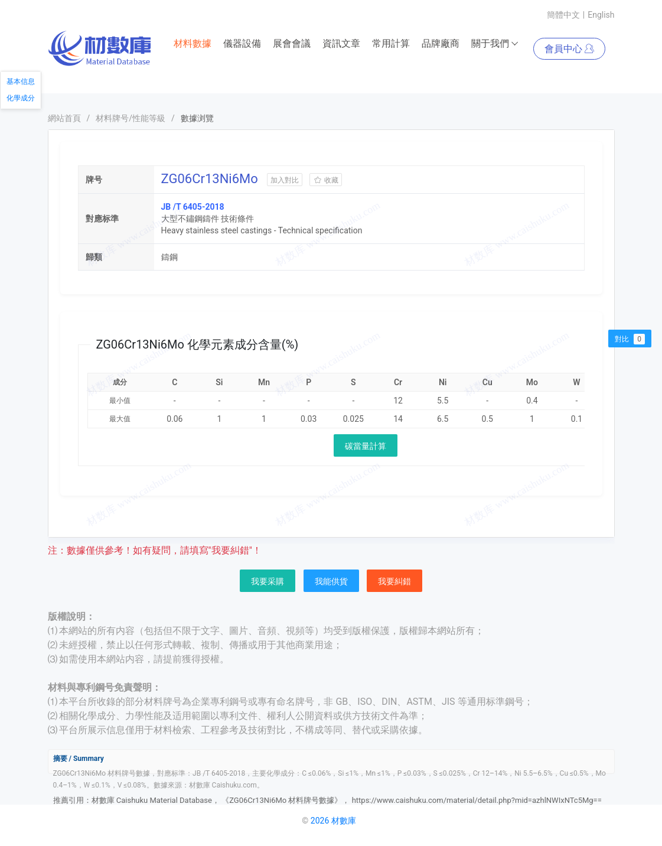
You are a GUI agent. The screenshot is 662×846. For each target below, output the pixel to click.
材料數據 (192, 43)
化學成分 (20, 98)
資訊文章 (341, 43)
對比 (630, 339)
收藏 (325, 180)
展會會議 (292, 43)
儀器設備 (242, 43)
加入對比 (284, 180)
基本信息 (20, 81)
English (601, 14)
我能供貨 (331, 581)
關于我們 (495, 43)
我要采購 (267, 581)
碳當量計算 (365, 446)
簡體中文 (563, 14)
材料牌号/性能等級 (130, 118)
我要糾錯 (394, 581)
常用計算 (391, 43)
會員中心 (569, 48)
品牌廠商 (440, 43)
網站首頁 (64, 118)
